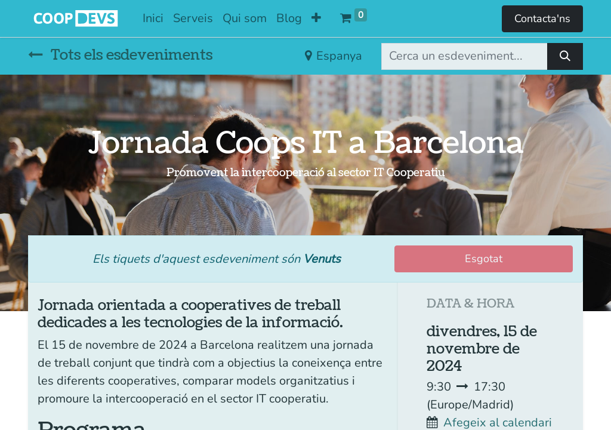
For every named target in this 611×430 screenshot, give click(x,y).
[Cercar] (565, 56)
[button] (316, 18)
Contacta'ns (542, 18)
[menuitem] (153, 18)
